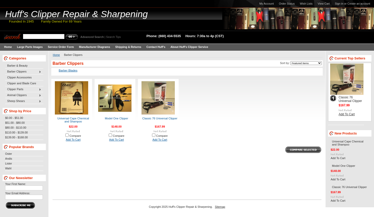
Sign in (339, 3)
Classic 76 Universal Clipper (159, 118)
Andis (8, 158)
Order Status (287, 3)
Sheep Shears (23, 101)
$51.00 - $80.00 (15, 122)
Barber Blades (68, 70)
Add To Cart (73, 139)
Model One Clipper (116, 118)
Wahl (8, 168)
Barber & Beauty (17, 65)
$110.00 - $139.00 (16, 132)
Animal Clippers (23, 95)
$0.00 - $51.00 (14, 117)
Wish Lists (306, 3)
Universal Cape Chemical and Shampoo (73, 120)
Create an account (358, 3)
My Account (266, 3)
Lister (8, 163)
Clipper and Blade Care (21, 83)
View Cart (324, 3)
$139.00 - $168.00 (16, 137)
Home (56, 55)
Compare (75, 135)
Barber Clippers (23, 72)
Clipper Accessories (19, 77)
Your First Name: (15, 183)
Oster (8, 153)
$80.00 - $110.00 (15, 127)
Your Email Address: (17, 193)
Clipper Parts (23, 89)
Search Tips (113, 36)
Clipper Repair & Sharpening (76, 14)
